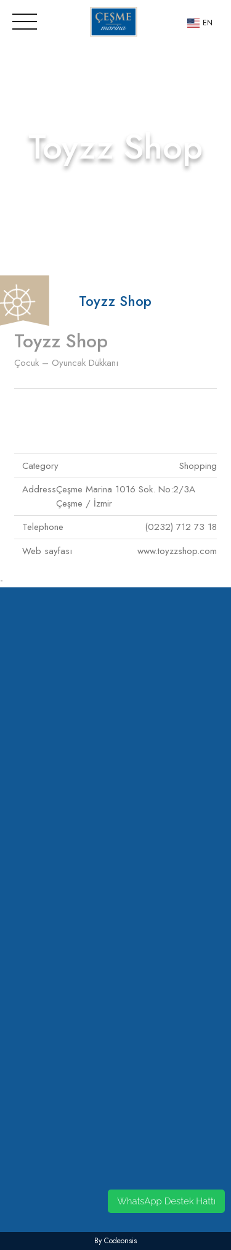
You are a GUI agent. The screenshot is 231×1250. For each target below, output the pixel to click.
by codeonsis (115, 1240)
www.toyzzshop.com (177, 551)
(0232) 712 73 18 (181, 527)
